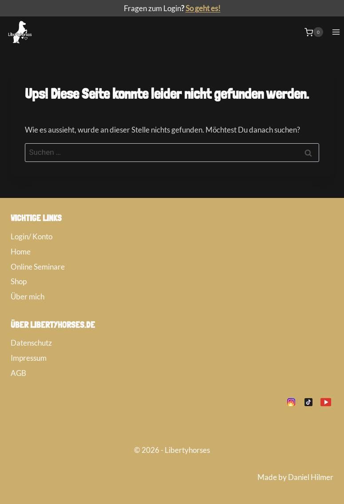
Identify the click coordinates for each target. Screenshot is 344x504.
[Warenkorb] (313, 32)
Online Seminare (38, 266)
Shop (19, 281)
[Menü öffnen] (336, 32)
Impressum (29, 358)
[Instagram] (291, 402)
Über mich (27, 296)
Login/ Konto (31, 236)
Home (21, 251)
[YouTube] (325, 402)
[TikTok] (308, 402)
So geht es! (203, 8)
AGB (18, 373)
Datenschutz (31, 342)
